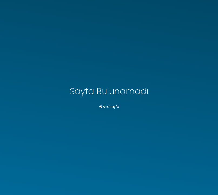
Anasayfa (109, 106)
